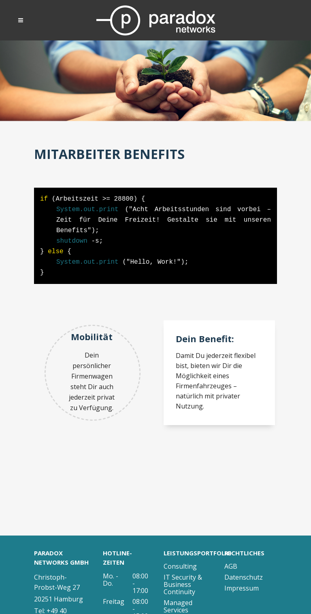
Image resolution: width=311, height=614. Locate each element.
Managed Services (178, 606)
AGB (230, 566)
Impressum (241, 588)
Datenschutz (243, 577)
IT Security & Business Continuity (183, 584)
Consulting (180, 566)
